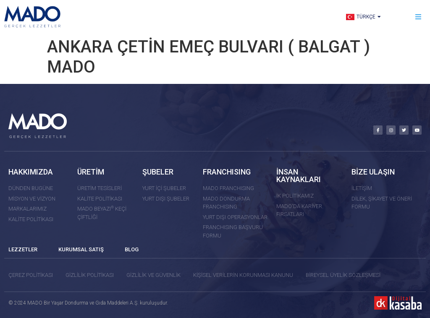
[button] (418, 17)
